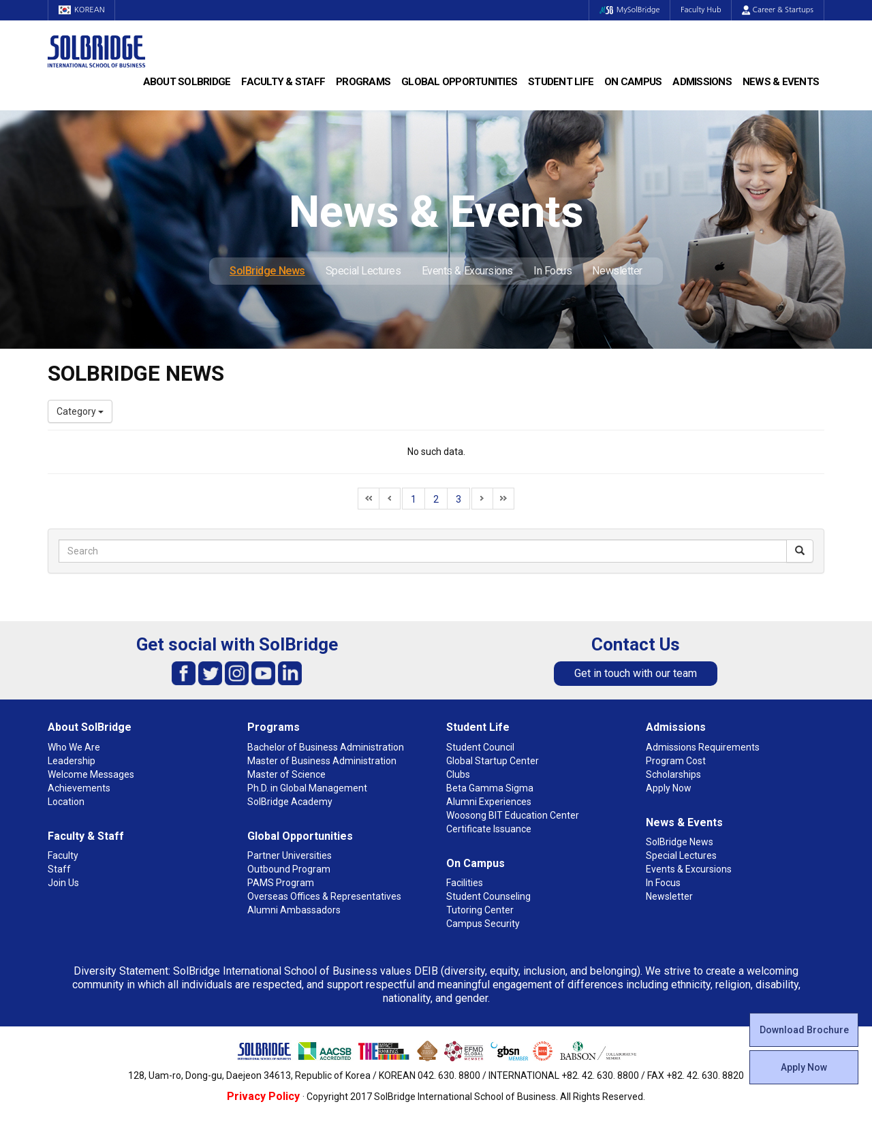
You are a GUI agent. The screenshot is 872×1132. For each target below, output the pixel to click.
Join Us (63, 882)
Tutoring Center (480, 910)
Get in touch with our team (635, 673)
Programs (363, 82)
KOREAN (82, 10)
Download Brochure (804, 1029)
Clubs (458, 774)
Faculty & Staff (283, 82)
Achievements (79, 788)
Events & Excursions (467, 270)
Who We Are (74, 747)
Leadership (71, 760)
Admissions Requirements (703, 747)
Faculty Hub (701, 10)
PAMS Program (280, 882)
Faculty (63, 855)
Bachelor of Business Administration (325, 747)
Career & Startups (777, 10)
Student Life (560, 82)
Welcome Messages (91, 774)
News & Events (781, 82)
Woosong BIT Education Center (512, 815)
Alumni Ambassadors (294, 910)
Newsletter (617, 270)
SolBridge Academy (289, 801)
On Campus (632, 82)
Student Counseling (488, 896)
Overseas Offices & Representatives (324, 896)
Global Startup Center (492, 760)
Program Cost (676, 760)
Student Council (480, 747)
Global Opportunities (459, 82)
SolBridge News (267, 270)
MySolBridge (629, 10)
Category (80, 411)
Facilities (464, 882)
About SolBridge (187, 82)
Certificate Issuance (488, 828)
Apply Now (804, 1067)
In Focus (552, 270)
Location (66, 801)
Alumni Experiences (488, 801)
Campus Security (483, 923)
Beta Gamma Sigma (489, 788)
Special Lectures (363, 270)
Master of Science (286, 774)
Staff (59, 869)
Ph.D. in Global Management (307, 788)
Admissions (702, 82)
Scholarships (673, 774)
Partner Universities (289, 855)
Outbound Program (288, 869)
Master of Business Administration (321, 760)
